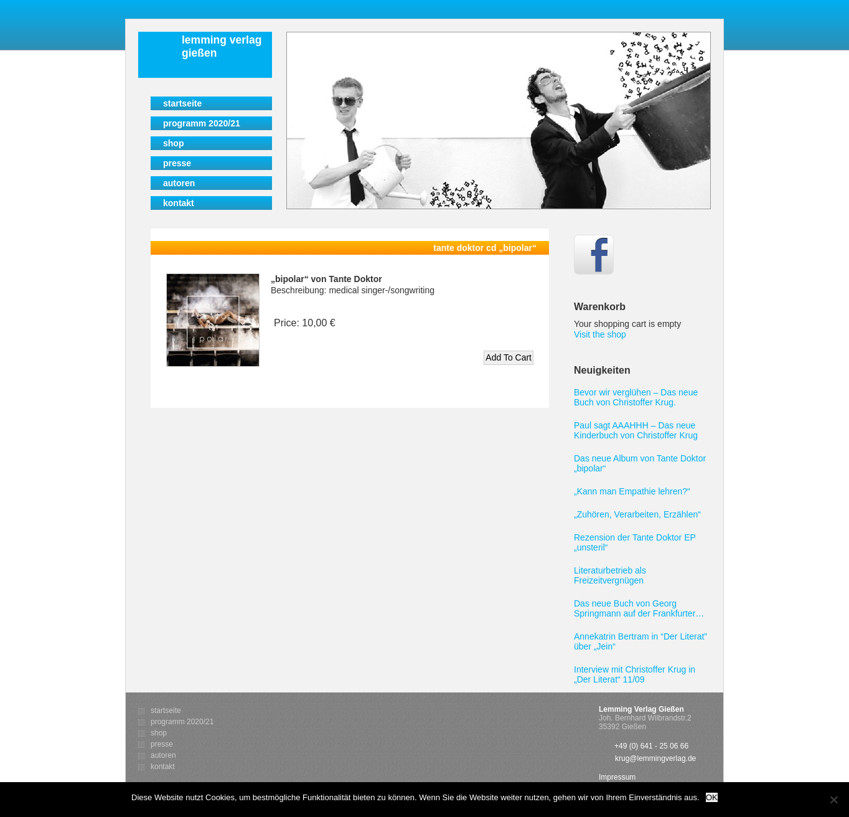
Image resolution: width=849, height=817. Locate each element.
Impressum (617, 777)
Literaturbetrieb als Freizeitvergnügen (610, 575)
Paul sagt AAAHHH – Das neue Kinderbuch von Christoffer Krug (636, 430)
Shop (173, 143)
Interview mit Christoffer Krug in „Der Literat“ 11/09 (634, 674)
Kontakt (178, 203)
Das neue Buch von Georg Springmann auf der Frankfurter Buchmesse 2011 (634, 608)
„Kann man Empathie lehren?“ (632, 491)
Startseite (182, 103)
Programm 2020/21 (201, 123)
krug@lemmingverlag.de (655, 758)
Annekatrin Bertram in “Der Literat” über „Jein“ (640, 641)
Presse (177, 163)
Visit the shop (600, 334)
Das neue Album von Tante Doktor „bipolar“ (640, 463)
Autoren (179, 183)
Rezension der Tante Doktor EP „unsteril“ (635, 542)
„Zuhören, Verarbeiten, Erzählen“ (637, 514)
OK (712, 797)
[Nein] (833, 799)
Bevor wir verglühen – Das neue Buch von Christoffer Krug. (636, 397)
